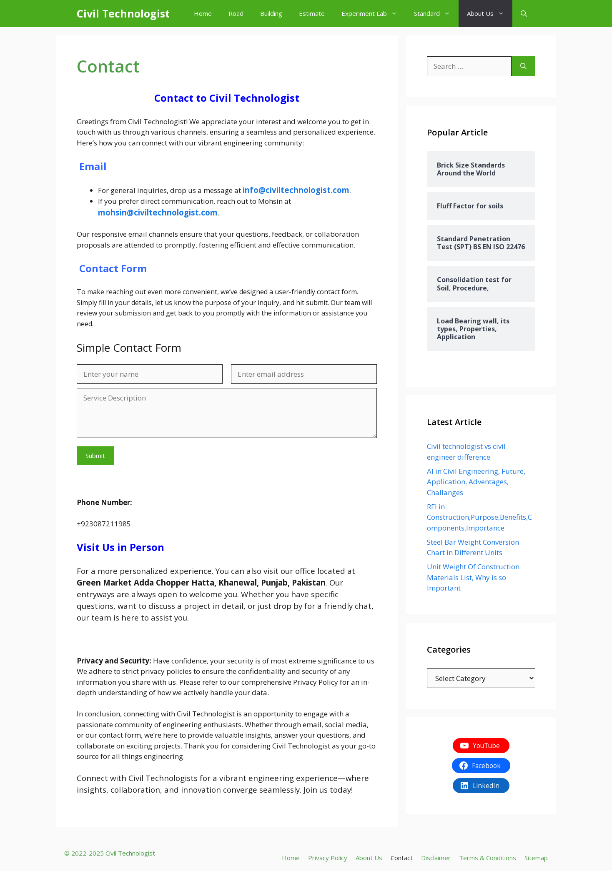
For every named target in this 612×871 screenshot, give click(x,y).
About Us (489, 13)
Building (271, 13)
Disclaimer (436, 857)
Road (235, 13)
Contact (402, 857)
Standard (436, 13)
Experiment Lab (373, 13)
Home (203, 13)
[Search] (523, 66)
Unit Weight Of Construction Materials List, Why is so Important (473, 577)
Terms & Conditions (487, 857)
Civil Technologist (123, 13)
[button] (523, 13)
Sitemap (536, 857)
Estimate (312, 13)
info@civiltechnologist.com (296, 190)
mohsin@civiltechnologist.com (158, 212)
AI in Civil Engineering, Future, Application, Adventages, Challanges (476, 481)
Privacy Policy (327, 857)
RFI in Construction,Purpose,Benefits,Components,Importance (479, 517)
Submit (95, 455)
